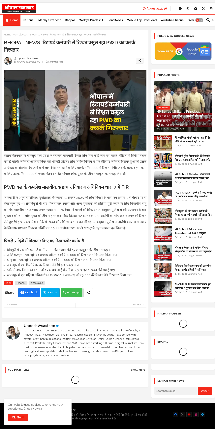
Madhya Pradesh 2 (91, 20)
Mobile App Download (142, 20)
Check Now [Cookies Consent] (31, 408)
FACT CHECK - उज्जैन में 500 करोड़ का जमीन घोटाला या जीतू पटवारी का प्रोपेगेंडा (193, 196)
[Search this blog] (176, 391)
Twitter (52, 292)
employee (20, 34)
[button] (199, 20)
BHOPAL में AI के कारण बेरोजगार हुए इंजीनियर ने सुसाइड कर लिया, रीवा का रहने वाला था (192, 288)
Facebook (31, 292)
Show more (138, 369)
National (28, 20)
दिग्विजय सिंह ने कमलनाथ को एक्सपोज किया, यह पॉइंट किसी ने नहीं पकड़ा (193, 267)
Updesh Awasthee (39, 326)
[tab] (11, 20)
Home (14, 20)
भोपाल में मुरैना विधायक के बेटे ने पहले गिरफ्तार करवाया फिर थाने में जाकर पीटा (193, 158)
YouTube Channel (172, 20)
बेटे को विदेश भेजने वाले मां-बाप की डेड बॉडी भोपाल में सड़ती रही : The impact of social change (192, 141)
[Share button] (88, 292)
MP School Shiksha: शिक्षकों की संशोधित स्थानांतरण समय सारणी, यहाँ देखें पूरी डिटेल (192, 178)
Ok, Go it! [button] (18, 417)
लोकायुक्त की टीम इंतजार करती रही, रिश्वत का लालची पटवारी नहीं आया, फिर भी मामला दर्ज (193, 215)
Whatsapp (73, 292)
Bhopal (70, 20)
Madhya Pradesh (49, 20)
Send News (115, 20)
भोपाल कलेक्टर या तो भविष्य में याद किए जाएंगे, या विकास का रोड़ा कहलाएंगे (193, 249)
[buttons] (180, 9)
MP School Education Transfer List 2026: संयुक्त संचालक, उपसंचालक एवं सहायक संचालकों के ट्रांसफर (190, 235)
